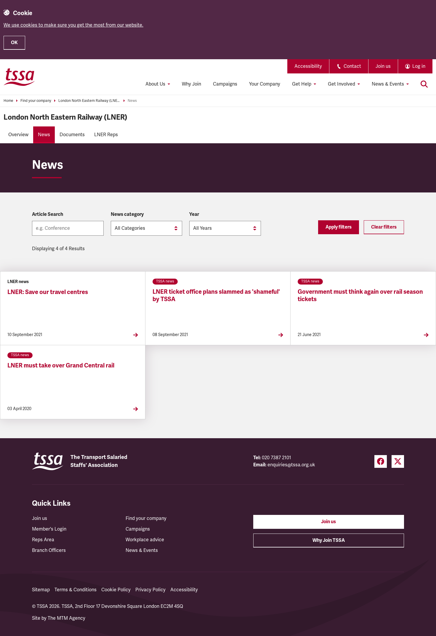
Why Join (191, 84)
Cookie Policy (116, 590)
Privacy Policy (150, 590)
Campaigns (225, 84)
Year (194, 214)
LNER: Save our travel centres (47, 292)
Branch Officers (49, 550)
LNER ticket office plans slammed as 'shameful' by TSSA (216, 295)
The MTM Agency (66, 618)
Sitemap (41, 590)
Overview (18, 135)
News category (127, 214)
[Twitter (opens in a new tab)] (398, 461)
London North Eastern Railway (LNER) (89, 101)
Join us (383, 66)
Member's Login (49, 529)
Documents (72, 135)
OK (14, 43)
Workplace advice (145, 540)
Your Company (264, 84)
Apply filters (339, 227)
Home (8, 101)
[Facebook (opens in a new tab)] (380, 461)
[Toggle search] (424, 84)
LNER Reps (106, 135)
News (132, 101)
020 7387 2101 (276, 458)
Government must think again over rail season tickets (360, 295)
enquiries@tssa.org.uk (291, 465)
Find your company (35, 101)
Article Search (47, 214)
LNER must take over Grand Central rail (60, 365)
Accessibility (308, 66)
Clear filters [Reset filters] (384, 227)
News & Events (142, 550)
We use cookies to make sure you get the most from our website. (73, 25)
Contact (348, 66)
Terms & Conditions (75, 590)
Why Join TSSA (328, 540)
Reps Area (43, 540)
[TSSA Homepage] (19, 77)
